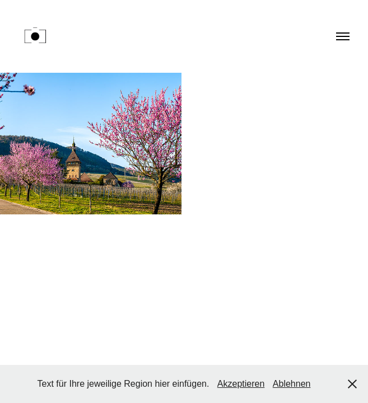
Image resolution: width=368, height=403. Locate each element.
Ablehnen (292, 383)
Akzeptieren (241, 383)
